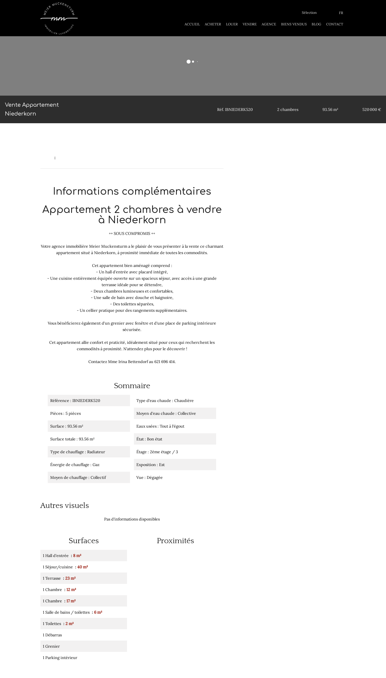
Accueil (46, 158)
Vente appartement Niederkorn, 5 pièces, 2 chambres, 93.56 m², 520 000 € (119, 158)
